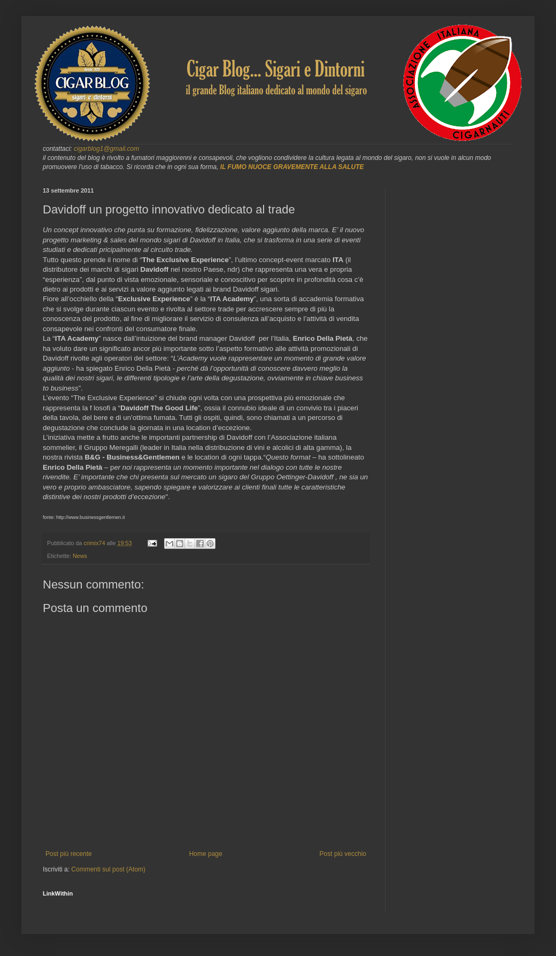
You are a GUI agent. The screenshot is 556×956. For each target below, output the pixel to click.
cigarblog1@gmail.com (106, 148)
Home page (205, 854)
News (80, 556)
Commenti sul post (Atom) (108, 869)
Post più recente (68, 854)
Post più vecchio (343, 854)
